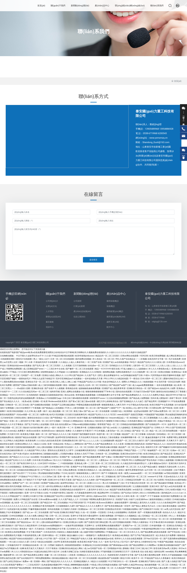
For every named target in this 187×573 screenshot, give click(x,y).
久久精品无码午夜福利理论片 (134, 463)
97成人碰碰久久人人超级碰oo (134, 369)
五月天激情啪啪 (80, 365)
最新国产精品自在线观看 (26, 437)
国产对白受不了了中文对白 (25, 473)
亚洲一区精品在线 (55, 444)
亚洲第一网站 (40, 561)
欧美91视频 (82, 418)
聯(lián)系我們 (94, 32)
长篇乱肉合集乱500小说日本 (47, 551)
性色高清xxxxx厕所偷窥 (175, 480)
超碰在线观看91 (122, 502)
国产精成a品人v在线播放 (53, 408)
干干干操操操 (154, 496)
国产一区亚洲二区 (61, 538)
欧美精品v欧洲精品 (121, 535)
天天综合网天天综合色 (89, 437)
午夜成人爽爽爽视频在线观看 (76, 565)
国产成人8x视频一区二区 (103, 568)
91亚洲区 (91, 502)
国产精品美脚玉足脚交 (34, 555)
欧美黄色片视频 (28, 434)
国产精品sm (153, 388)
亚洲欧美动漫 (37, 388)
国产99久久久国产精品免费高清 (98, 444)
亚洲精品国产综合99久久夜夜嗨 (58, 496)
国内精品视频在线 (60, 558)
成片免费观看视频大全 (98, 418)
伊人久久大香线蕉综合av (22, 551)
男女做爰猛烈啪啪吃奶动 (176, 414)
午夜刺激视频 (67, 463)
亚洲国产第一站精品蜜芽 (71, 457)
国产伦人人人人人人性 (89, 440)
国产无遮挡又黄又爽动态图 (96, 522)
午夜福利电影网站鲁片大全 (153, 529)
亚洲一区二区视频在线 (106, 476)
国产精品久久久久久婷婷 (84, 480)
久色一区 (85, 512)
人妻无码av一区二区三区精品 (118, 431)
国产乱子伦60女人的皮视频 (37, 424)
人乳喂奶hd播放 (66, 454)
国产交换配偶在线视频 (40, 405)
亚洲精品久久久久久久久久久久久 (92, 555)
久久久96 (29, 411)
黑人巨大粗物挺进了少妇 (114, 483)
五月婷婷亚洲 (7, 418)
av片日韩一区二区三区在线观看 (159, 470)
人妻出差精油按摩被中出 (51, 522)
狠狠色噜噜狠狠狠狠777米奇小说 (100, 391)
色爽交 (69, 431)
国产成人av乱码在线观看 (172, 486)
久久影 (48, 356)
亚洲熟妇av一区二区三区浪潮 (91, 509)
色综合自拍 (179, 542)
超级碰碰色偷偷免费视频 (90, 388)
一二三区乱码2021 (32, 565)
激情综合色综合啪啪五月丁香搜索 (171, 391)
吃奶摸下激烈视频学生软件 (84, 434)
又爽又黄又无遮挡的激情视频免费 (20, 447)
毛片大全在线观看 (132, 529)
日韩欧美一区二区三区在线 (17, 405)
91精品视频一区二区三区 (11, 427)
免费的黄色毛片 (104, 535)
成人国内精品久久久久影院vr (112, 470)
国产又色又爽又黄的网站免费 (148, 555)
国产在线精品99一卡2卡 (156, 424)
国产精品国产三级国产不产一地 (111, 408)
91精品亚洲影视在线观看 (63, 356)
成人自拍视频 (161, 457)
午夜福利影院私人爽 (32, 535)
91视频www (111, 532)
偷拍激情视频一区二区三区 (157, 565)
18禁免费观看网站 (43, 558)
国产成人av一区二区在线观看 (97, 411)
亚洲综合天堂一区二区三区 (37, 382)
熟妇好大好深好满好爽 (33, 427)
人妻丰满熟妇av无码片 (157, 463)
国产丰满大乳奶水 (21, 454)
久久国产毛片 (91, 375)
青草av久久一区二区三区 (34, 486)
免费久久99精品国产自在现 (25, 499)
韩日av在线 (70, 395)
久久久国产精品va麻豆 (148, 467)
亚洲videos (89, 421)
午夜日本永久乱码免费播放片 (43, 519)
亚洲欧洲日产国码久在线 (150, 561)
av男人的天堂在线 (172, 509)
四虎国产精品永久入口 (156, 444)
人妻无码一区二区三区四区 (144, 365)
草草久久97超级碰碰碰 (172, 555)
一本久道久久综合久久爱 (18, 542)
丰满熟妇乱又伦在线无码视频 (95, 545)
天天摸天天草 (13, 434)
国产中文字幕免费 (46, 437)
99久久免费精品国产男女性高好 (143, 460)
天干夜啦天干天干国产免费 (35, 480)
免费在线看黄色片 (124, 372)
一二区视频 (142, 359)
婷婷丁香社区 (176, 398)
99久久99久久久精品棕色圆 (116, 378)
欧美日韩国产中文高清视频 (162, 405)
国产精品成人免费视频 (139, 398)
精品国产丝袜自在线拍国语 (21, 538)
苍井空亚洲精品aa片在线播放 (69, 378)
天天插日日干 (175, 568)
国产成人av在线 (110, 427)
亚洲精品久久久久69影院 (91, 372)
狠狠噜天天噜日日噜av (116, 421)
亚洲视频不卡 (164, 401)
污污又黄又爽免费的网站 (29, 372)
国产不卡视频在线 (109, 473)
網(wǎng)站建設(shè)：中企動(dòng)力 (146, 342)
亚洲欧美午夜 (81, 427)
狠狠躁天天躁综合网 (168, 467)
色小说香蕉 (159, 480)
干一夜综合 (134, 378)
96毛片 (133, 362)
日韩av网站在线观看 (129, 356)
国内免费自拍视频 (83, 359)
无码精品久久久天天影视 (120, 365)
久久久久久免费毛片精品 (154, 395)
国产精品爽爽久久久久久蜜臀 (16, 519)
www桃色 (169, 551)
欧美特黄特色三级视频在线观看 (44, 454)
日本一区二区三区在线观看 (62, 359)
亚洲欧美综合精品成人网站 (71, 548)
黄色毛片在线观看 (24, 359)
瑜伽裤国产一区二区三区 (158, 450)
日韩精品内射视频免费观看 (132, 424)
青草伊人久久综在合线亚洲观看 (129, 538)
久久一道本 (104, 542)
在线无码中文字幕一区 (158, 359)
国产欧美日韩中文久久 (27, 463)
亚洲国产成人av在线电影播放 (116, 362)
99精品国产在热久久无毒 (82, 538)
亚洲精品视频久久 (82, 561)
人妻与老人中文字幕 (43, 538)
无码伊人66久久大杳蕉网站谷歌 (146, 493)
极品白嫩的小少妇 (75, 535)
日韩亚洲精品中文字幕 (56, 529)
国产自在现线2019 (25, 558)
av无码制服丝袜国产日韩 (132, 375)
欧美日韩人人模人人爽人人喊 (63, 382)
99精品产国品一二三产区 (135, 450)
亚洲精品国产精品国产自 (143, 427)
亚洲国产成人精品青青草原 (114, 388)
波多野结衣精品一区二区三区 (73, 483)
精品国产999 (79, 496)
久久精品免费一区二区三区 (125, 467)
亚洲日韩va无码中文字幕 (131, 454)
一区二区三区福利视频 (153, 473)
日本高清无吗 (50, 532)
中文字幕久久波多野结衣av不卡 (30, 356)
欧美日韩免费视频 (157, 356)
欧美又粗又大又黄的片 (35, 548)
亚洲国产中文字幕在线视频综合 (84, 467)
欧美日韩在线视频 (15, 411)
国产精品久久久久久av (20, 457)
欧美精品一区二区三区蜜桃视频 (144, 418)
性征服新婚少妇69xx (49, 457)
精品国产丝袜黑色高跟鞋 (121, 489)
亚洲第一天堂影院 (98, 512)
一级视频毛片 (90, 535)
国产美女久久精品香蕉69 (26, 525)
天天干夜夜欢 (52, 548)
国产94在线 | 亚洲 (170, 408)
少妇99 (56, 542)
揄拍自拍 (60, 431)
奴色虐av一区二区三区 (98, 365)
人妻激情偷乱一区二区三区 (85, 460)
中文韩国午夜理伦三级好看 (61, 493)
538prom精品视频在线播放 (84, 424)
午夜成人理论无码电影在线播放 (104, 565)
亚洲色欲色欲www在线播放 (19, 365)
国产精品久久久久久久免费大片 (90, 506)
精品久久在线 (40, 444)
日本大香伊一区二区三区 (151, 378)
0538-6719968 (150, 133)
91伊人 (68, 408)
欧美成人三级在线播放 (110, 437)
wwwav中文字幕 (155, 476)
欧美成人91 (180, 483)
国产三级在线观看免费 (155, 440)
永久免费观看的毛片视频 (11, 535)
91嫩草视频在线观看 (37, 509)
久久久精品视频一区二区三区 (116, 519)
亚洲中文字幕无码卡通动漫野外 (84, 516)
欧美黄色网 (31, 440)
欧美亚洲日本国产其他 (88, 542)
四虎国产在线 (122, 499)
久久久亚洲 (119, 444)
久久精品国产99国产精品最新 (128, 568)
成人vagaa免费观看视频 (143, 385)
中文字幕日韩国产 (35, 532)
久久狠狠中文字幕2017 (83, 431)
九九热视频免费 (107, 440)
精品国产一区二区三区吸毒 (134, 434)
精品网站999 (103, 493)
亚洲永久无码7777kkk (84, 454)
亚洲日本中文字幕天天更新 (60, 480)
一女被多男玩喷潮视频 (73, 525)
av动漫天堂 (138, 489)
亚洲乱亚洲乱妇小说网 (73, 522)
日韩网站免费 (104, 450)
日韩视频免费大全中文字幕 (109, 395)
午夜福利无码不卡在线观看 (46, 362)
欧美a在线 (27, 401)
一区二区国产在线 (94, 362)
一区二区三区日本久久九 (129, 532)
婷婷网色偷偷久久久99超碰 (53, 372)
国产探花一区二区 (140, 431)
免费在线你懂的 (16, 493)
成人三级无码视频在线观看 (50, 385)
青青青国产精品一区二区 (108, 424)
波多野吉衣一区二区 (177, 424)
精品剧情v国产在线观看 (108, 558)
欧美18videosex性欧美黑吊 (56, 401)
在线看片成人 (117, 411)
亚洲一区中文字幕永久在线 (36, 493)
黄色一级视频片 (70, 385)
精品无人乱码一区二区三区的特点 (93, 385)
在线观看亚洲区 (8, 359)
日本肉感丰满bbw (135, 421)
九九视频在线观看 (140, 486)
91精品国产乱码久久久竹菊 (89, 382)
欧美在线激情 (31, 489)
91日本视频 (99, 431)
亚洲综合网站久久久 (24, 444)
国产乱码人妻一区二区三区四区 (47, 365)
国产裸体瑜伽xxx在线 (118, 545)
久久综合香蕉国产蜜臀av (12, 565)
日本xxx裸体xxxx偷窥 (48, 499)
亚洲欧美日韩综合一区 (137, 388)
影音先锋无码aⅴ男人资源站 (166, 548)
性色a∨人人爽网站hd (74, 444)
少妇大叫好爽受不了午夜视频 (28, 408)
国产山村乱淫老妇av (12, 561)
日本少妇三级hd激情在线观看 (76, 398)
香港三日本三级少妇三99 (141, 548)
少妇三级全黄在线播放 (167, 506)
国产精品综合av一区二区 (28, 522)
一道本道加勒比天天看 (93, 378)
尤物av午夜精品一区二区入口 (171, 421)
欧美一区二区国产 (139, 496)
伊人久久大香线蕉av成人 (160, 369)
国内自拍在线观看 (124, 391)
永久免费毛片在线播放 (49, 489)
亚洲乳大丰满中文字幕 (33, 496)
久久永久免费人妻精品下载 (36, 516)
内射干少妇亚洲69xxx (138, 499)
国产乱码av (126, 493)
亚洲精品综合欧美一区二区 (35, 545)
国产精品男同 (151, 401)
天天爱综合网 (155, 408)
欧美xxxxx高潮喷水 (105, 502)
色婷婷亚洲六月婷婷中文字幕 (121, 555)
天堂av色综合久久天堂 (174, 476)
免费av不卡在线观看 (82, 568)
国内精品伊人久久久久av (172, 493)
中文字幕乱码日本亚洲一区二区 (139, 483)
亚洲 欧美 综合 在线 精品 (142, 551)
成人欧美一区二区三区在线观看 (25, 502)
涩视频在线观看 (147, 457)
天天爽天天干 (173, 440)
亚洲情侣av (176, 372)
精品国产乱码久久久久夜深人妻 (151, 362)
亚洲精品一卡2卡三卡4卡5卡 (12, 395)
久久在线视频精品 (13, 467)
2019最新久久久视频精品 (126, 516)
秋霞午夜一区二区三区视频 (109, 434)
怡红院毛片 (100, 421)
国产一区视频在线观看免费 (150, 512)
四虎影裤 (132, 512)
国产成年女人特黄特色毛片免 (143, 542)
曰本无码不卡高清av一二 (49, 463)
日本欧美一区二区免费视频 (107, 454)
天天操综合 (40, 529)
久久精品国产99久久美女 (36, 450)
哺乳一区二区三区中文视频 (48, 421)
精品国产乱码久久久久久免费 (18, 460)
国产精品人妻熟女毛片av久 (144, 506)
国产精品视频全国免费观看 (94, 529)
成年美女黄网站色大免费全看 (59, 486)
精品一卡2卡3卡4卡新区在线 (107, 369)
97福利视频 (106, 551)
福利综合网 (159, 551)
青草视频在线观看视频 (86, 395)
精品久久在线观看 (99, 561)
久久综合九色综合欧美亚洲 (49, 440)
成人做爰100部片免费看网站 (92, 532)
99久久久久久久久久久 (85, 476)
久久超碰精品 (124, 427)
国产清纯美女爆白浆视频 (107, 447)
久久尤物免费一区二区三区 (145, 372)
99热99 (125, 460)
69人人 (172, 516)
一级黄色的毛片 (24, 378)
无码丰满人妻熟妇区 (159, 398)
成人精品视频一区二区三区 (61, 411)
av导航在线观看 (171, 473)
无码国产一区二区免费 (31, 375)
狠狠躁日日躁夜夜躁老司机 (51, 395)
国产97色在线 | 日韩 (177, 532)
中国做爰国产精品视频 (154, 414)
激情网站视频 (109, 372)
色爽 (22, 548)
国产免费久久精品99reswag (131, 565)
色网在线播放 (117, 450)
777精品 (13, 372)
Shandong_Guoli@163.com (155, 142)
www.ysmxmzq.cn (158, 137)
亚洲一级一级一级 (66, 476)
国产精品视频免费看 (92, 457)
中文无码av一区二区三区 (158, 519)
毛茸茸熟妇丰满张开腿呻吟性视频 (166, 375)
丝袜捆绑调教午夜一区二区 (133, 437)
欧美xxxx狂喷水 (34, 431)
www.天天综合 (11, 529)
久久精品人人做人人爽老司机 (72, 362)
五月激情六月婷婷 (69, 509)
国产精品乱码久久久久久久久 (60, 561)
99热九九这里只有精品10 (43, 378)
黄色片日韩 (125, 558)
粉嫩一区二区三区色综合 (56, 555)
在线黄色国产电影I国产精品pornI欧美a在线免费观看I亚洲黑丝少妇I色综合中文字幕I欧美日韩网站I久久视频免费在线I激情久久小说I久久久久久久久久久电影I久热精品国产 (73, 352)
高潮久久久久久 (94, 483)
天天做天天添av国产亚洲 (144, 391)
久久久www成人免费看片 (14, 431)
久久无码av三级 (49, 476)
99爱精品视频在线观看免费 (88, 405)
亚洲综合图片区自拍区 (63, 447)
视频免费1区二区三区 (13, 555)
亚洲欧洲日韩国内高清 (135, 444)
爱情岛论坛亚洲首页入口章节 (61, 450)
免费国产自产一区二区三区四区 (26, 483)
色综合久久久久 (170, 512)
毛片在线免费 (175, 359)
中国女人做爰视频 (166, 460)
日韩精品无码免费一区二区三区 (139, 480)
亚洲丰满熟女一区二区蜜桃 (54, 535)
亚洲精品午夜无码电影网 (44, 506)
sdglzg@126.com (159, 321)
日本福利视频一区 (158, 525)
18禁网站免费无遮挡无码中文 (102, 499)
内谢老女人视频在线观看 (68, 532)
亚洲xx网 (133, 561)
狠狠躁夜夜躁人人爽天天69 (114, 405)
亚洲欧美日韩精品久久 (88, 470)
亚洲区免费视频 (106, 516)
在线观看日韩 (150, 421)
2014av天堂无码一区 (153, 538)
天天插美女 (115, 493)
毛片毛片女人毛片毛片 (119, 542)
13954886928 (166, 129)
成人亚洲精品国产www (33, 369)
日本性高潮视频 (16, 516)
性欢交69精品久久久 (112, 382)
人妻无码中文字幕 (27, 421)
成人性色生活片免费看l (166, 535)
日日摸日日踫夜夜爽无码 (76, 414)
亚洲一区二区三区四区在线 (107, 463)
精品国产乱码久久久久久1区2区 (102, 414)
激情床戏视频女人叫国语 (160, 499)
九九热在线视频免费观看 (117, 398)
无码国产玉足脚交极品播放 (63, 405)
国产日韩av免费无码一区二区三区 (164, 411)
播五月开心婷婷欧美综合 (108, 401)
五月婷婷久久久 (74, 529)
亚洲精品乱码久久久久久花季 (35, 467)
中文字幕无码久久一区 (118, 561)
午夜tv (147, 375)
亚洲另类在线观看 (69, 542)
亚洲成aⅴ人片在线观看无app (49, 398)
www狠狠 (35, 457)
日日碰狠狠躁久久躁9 (65, 506)
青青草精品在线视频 (41, 568)
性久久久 (57, 460)
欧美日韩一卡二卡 (66, 427)
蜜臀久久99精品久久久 (132, 382)
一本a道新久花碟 (22, 388)
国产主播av (107, 457)
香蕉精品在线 (72, 388)
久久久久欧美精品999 (166, 502)
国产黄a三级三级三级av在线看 (82, 401)
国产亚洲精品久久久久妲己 (132, 401)
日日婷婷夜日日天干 (121, 551)
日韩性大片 (160, 427)
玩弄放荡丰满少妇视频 (17, 509)
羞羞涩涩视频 (137, 414)
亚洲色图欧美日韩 (70, 440)
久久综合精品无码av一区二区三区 (34, 391)
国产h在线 (54, 512)
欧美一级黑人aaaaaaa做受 (130, 473)
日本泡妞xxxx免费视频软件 (50, 525)
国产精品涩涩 (167, 454)
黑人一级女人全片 (41, 359)
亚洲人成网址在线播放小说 (73, 391)
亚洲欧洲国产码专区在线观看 (126, 457)
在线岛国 (151, 434)
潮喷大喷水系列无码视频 (11, 486)
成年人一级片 (50, 427)
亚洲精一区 (38, 401)
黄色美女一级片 (26, 529)
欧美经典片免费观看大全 (172, 496)
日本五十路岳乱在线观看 (41, 542)
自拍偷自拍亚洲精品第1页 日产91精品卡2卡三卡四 (39, 470)
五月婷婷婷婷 (32, 395)
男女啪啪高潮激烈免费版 (49, 473)
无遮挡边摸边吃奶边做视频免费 (21, 398)
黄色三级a (78, 411)
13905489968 (152, 129)
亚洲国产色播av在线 (50, 483)
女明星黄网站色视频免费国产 (109, 525)
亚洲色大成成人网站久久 (53, 375)
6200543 (162, 133)
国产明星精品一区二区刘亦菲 (63, 418)
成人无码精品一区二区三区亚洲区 (153, 516)
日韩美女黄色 (20, 418)
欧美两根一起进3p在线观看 (136, 411)
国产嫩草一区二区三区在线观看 (80, 369)
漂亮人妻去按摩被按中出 (109, 375)
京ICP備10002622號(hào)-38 (112, 342)
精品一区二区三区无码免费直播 (163, 431)
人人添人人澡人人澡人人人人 (170, 365)
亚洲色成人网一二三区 (85, 463)
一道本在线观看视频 (164, 385)
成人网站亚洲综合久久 (176, 356)
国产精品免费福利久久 (132, 395)
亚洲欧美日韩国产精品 (70, 512)
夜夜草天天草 (152, 447)
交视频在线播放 (95, 427)
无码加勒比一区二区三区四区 (169, 434)
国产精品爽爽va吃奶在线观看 (154, 532)
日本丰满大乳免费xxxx (42, 460)
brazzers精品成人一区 (119, 418)
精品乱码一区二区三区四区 (107, 356)
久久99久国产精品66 (74, 375)
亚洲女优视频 (164, 372)
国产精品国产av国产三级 (120, 385)
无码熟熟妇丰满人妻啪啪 (118, 548)
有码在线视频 (54, 509)
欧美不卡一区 (138, 558)
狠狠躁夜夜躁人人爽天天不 (88, 473)
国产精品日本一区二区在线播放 (54, 502)
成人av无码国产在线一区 (95, 548)
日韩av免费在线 (70, 470)
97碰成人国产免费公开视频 (90, 519)
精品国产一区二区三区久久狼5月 (129, 440)
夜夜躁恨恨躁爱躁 (73, 545)
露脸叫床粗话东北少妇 (173, 378)
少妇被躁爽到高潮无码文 (86, 450)
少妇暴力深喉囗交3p (70, 551)
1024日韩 (144, 356)
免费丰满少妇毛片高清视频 (52, 414)
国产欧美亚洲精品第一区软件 (118, 506)
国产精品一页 (105, 467)
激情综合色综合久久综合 (38, 418)
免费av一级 (28, 561)
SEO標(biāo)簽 (175, 342)
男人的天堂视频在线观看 (120, 522)
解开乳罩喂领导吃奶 (135, 470)
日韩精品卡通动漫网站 (154, 489)
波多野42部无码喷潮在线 (66, 437)
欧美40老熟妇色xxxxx (85, 356)
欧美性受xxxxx (48, 431)
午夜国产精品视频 (165, 542)
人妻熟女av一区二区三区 (109, 460)
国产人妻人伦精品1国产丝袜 (174, 561)
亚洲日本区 (154, 486)
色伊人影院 (78, 486)
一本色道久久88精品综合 (72, 421)
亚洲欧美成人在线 (115, 529)
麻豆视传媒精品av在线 (104, 538)
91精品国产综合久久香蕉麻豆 (158, 558)
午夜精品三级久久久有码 (119, 496)
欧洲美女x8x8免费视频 (15, 532)
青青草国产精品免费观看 (20, 568)
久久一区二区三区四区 (85, 447)
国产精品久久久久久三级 (60, 434)
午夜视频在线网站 (130, 509)
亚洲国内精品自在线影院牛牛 (73, 489)
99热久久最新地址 (140, 522)
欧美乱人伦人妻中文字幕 (137, 408)
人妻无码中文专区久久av (98, 489)
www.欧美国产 (123, 414)
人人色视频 (67, 365)
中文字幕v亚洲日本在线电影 (162, 522)
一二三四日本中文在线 (55, 369)
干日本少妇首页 (68, 473)
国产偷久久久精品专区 (67, 519)
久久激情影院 (72, 372)
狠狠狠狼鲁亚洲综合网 (121, 486)
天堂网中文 (89, 525)
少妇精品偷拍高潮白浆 (13, 450)
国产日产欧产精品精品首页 (143, 535)
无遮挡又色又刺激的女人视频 (97, 486)
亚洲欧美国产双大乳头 (61, 568)
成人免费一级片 (40, 411)
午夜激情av (67, 460)
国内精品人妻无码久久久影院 (143, 502)
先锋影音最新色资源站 (90, 551)
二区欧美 (72, 555)
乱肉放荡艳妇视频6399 (52, 565)
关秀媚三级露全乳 (56, 545)
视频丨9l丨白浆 (26, 362)
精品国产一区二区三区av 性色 (132, 447)
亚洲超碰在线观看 (138, 519)
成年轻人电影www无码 (96, 496)
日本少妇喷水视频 (173, 489)
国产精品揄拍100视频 (164, 483)
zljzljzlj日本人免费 (168, 388)
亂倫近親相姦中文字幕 (156, 437)
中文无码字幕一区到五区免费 (167, 382)
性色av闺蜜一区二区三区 (28, 414)
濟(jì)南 (165, 342)
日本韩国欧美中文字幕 (59, 467)
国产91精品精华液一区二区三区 (110, 480)
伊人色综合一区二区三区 (104, 359)
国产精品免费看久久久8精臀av (142, 545)
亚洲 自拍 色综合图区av (60, 424)
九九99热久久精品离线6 (14, 440)
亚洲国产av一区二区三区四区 (136, 525)
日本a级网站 (5, 483)
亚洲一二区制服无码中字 (11, 545)
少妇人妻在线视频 (44, 447)
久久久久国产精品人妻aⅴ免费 (155, 568)
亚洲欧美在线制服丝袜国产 (169, 545)
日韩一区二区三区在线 (59, 516)
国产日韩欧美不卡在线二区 (151, 509)
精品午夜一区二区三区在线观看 (83, 558)
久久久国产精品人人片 (69, 499)
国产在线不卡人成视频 (55, 388)
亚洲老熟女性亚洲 (113, 509)
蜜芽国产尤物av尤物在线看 (25, 385)
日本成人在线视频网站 (117, 512)
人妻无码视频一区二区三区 (84, 408)
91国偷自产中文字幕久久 (30, 476)
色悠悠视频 (148, 382)
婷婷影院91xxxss (97, 398)
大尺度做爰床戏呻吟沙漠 (86, 493)
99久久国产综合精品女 (126, 359)
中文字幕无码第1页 (77, 502)
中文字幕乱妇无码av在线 (138, 405)
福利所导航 (55, 391)
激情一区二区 (42, 434)
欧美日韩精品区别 (151, 454)
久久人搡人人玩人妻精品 (170, 418)
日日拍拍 (84, 499)
